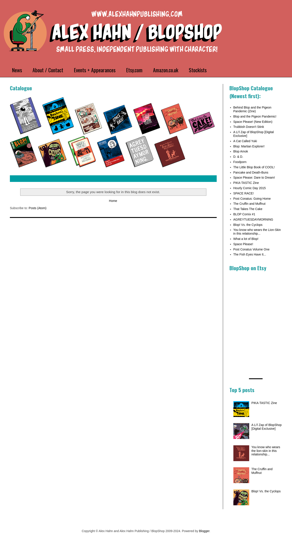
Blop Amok (240, 151)
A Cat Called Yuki (245, 141)
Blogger (204, 531)
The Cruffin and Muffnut (249, 203)
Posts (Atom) (38, 208)
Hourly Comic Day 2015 (249, 188)
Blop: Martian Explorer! (249, 146)
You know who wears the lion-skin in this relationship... (265, 450)
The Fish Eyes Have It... (249, 254)
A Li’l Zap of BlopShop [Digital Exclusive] (266, 426)
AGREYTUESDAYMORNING (253, 219)
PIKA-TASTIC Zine (246, 183)
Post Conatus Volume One (251, 249)
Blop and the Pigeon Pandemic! (254, 116)
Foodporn (240, 162)
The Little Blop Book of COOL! (254, 167)
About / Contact (47, 70)
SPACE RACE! (243, 193)
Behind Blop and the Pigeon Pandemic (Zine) (252, 109)
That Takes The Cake (248, 209)
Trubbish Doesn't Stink (248, 127)
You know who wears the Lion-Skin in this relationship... (257, 231)
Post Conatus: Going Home (252, 198)
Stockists (198, 70)
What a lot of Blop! (245, 239)
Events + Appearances (94, 70)
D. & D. (238, 156)
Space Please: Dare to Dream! (254, 177)
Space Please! (243, 244)
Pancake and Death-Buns (251, 172)
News (17, 70)
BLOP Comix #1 (244, 214)
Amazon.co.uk (165, 70)
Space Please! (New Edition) (252, 121)
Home (113, 201)
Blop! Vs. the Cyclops (248, 225)
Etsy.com (134, 70)
